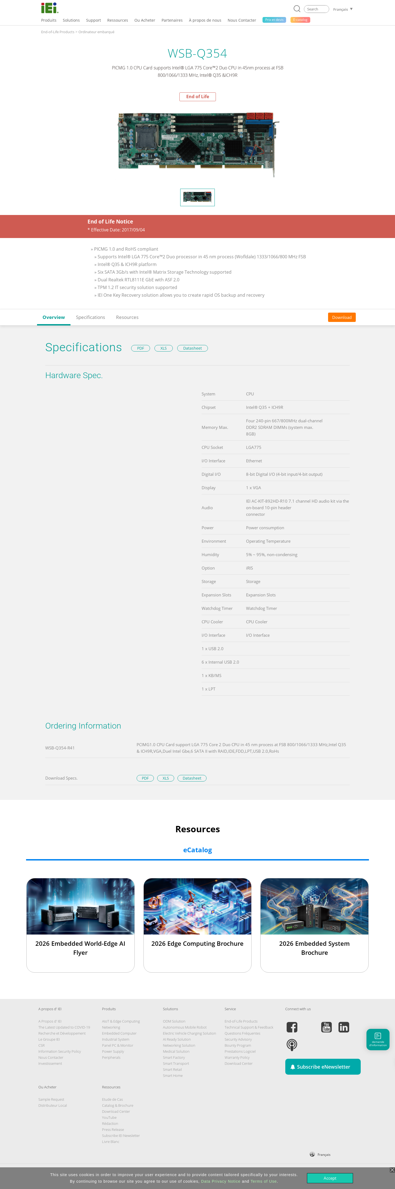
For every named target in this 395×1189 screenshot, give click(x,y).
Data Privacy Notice (221, 1181)
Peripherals (111, 1057)
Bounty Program (238, 1045)
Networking (111, 1027)
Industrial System (115, 1039)
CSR (41, 1045)
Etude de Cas (112, 1099)
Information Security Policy (59, 1051)
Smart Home (173, 1075)
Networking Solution (179, 1045)
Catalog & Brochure (117, 1105)
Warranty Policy (237, 1057)
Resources (127, 317)
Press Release (113, 1129)
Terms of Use (263, 1181)
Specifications (90, 317)
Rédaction (110, 1123)
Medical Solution (176, 1051)
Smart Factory (174, 1057)
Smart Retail (172, 1069)
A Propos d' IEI (49, 1021)
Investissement (50, 1063)
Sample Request (51, 1099)
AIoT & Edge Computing (121, 1021)
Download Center (239, 1063)
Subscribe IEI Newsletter (121, 1135)
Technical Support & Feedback (249, 1027)
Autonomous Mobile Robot (185, 1027)
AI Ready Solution (177, 1039)
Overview (54, 317)
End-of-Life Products (57, 31)
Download (342, 317)
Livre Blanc (110, 1141)
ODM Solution (174, 1021)
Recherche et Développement (62, 1033)
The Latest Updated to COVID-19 (64, 1027)
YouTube (109, 1117)
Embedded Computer (119, 1033)
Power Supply (113, 1051)
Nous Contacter (50, 1057)
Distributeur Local (52, 1105)
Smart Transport (176, 1063)
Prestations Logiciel (240, 1051)
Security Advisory (238, 1039)
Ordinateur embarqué (96, 31)
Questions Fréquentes (242, 1033)
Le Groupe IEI (49, 1039)
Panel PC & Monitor (117, 1045)
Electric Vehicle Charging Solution (189, 1033)
